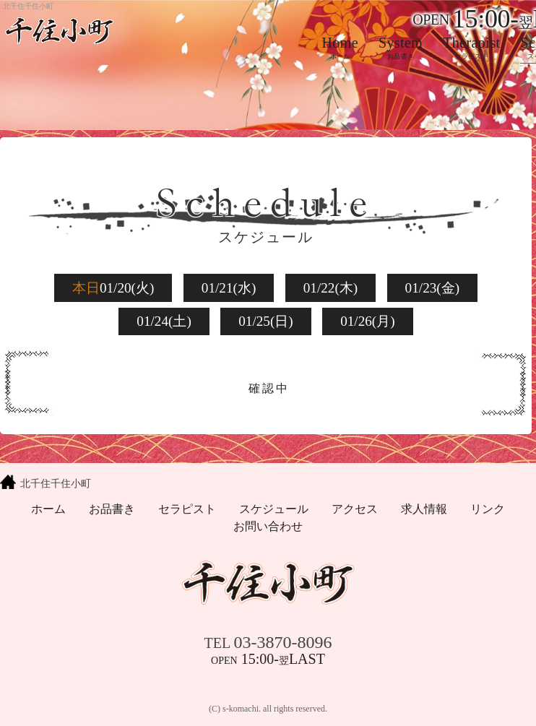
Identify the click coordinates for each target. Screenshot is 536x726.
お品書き (112, 509)
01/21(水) (229, 287)
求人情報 (424, 509)
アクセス (355, 509)
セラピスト (187, 509)
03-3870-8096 (268, 642)
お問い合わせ (268, 526)
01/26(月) (367, 321)
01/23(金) (432, 287)
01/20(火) (113, 287)
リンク (487, 509)
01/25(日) (265, 321)
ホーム (48, 509)
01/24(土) (164, 321)
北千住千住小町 (55, 483)
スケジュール (273, 509)
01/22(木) (330, 287)
